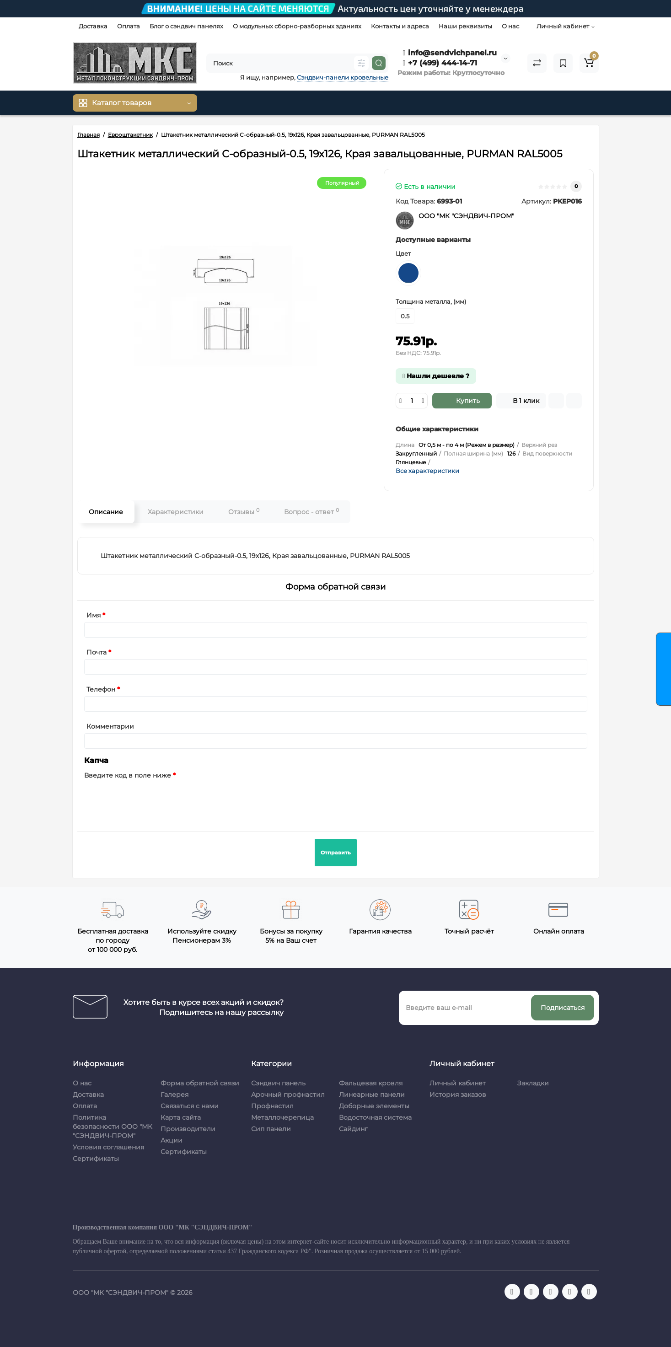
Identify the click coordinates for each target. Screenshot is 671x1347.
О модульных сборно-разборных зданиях (297, 26)
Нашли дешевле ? (436, 376)
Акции (172, 1140)
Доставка (93, 26)
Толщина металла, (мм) (431, 301)
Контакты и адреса (400, 26)
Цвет (403, 253)
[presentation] (153, 800)
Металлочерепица (282, 1117)
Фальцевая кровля (371, 1083)
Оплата (128, 26)
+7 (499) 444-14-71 (440, 63)
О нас (510, 26)
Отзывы (243, 511)
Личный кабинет (457, 1083)
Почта (96, 652)
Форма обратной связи (200, 1083)
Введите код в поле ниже (127, 775)
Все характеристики (427, 470)
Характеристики (176, 512)
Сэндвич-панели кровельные (342, 77)
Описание (106, 512)
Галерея (174, 1094)
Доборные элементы (374, 1106)
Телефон (100, 689)
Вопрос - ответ (311, 511)
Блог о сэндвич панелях (186, 26)
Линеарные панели (372, 1094)
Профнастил (272, 1106)
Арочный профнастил (288, 1094)
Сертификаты (96, 1158)
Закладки (533, 1083)
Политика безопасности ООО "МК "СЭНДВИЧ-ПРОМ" (112, 1126)
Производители (188, 1129)
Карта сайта (181, 1117)
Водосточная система (375, 1117)
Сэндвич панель (278, 1083)
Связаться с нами (190, 1106)
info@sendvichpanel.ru (450, 52)
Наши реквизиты (465, 26)
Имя (93, 615)
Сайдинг (353, 1129)
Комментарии (110, 726)
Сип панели (271, 1129)
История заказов (457, 1094)
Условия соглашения (108, 1147)
